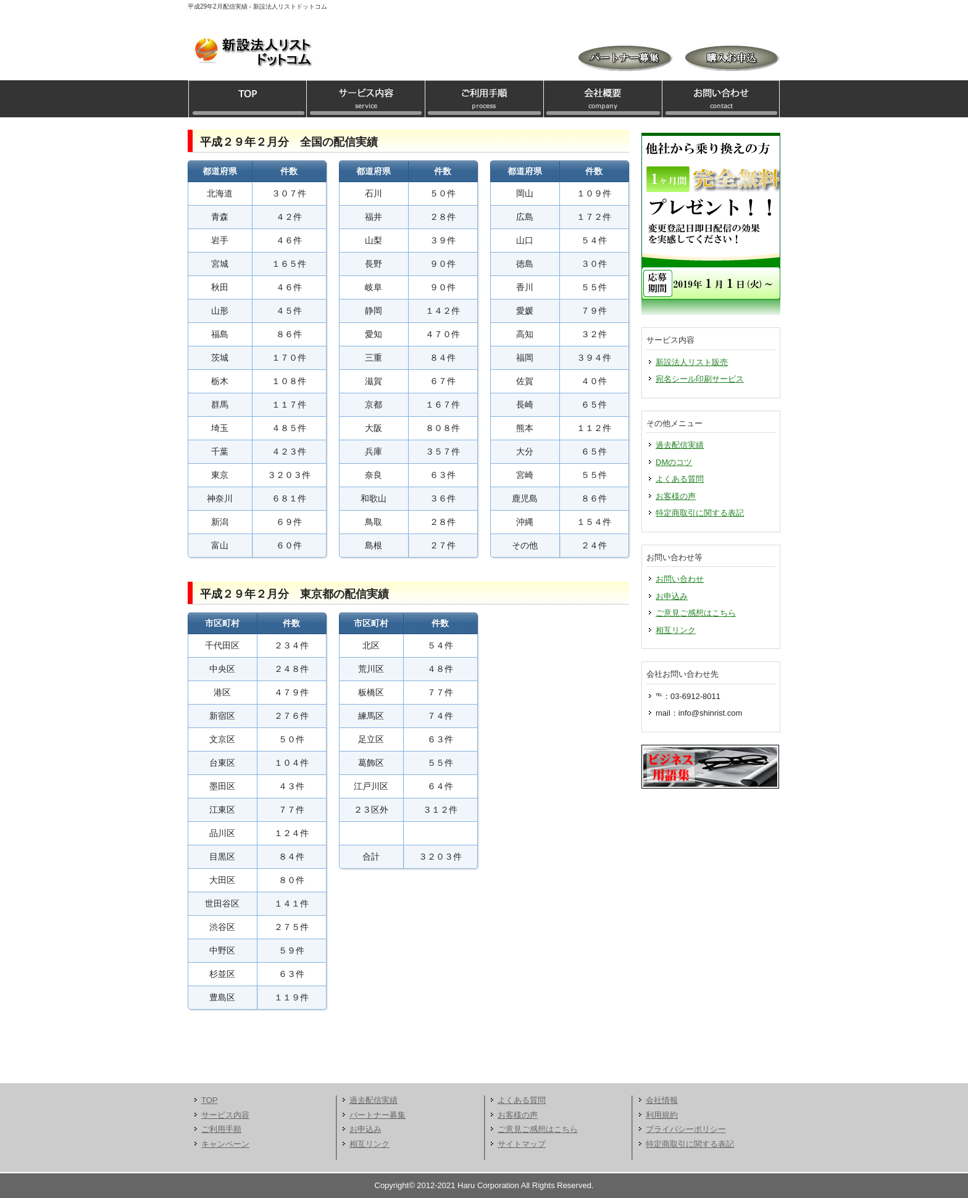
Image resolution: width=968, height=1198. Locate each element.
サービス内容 (365, 98)
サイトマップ (522, 1144)
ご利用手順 (484, 98)
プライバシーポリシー (686, 1129)
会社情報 (662, 1100)
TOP (247, 98)
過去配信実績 (680, 445)
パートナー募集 (377, 1115)
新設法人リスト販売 (692, 362)
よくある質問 (680, 479)
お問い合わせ (721, 98)
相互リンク (676, 630)
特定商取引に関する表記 (700, 512)
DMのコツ (674, 462)
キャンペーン (225, 1144)
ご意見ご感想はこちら (696, 613)
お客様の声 (676, 496)
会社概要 (602, 98)
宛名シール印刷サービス (700, 378)
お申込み (672, 596)
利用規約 (662, 1115)
